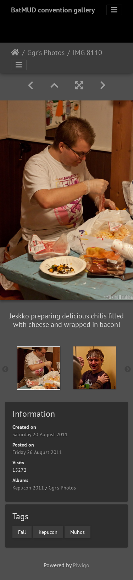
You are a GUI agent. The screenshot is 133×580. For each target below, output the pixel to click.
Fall (22, 532)
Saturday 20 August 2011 (40, 434)
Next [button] (127, 369)
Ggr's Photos (46, 52)
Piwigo (81, 565)
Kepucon (48, 532)
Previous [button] (5, 369)
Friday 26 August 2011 (37, 452)
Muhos (77, 532)
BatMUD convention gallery (53, 10)
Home (15, 52)
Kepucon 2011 (28, 488)
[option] (39, 368)
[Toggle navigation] (114, 10)
